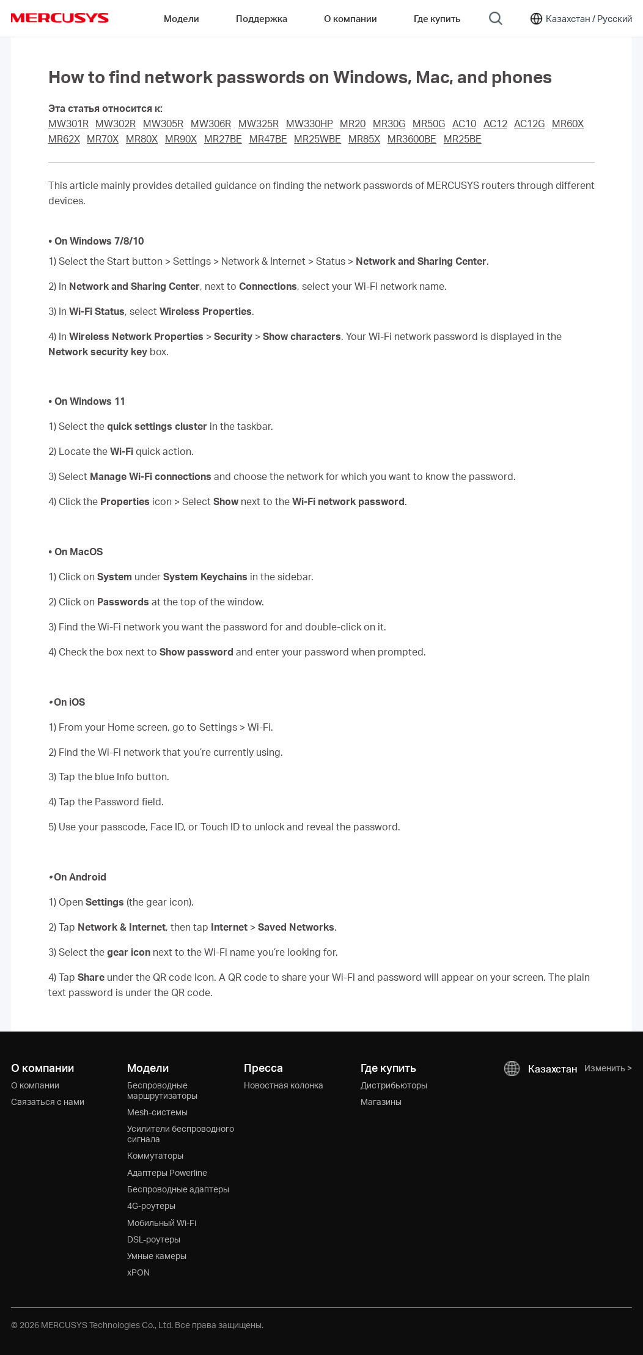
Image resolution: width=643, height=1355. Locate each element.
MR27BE (223, 139)
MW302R (115, 123)
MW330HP (309, 123)
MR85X (364, 139)
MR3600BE (412, 139)
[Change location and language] (580, 18)
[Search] (495, 18)
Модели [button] (181, 18)
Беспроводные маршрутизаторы (162, 1090)
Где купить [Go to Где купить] (437, 18)
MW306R (211, 123)
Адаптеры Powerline (167, 1172)
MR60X (568, 123)
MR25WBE (317, 139)
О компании (35, 1085)
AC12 (495, 123)
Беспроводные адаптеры (178, 1189)
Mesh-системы (157, 1112)
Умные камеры (156, 1255)
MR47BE (268, 139)
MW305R (163, 123)
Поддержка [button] (261, 18)
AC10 (464, 123)
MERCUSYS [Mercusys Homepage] (60, 18)
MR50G (429, 123)
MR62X (64, 139)
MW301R (68, 123)
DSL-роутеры (153, 1239)
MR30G (389, 123)
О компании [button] (350, 18)
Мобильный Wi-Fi (161, 1222)
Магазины (381, 1101)
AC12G (529, 123)
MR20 (353, 123)
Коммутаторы (155, 1155)
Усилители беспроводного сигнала (180, 1133)
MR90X (181, 139)
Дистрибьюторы (394, 1085)
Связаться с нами (47, 1101)
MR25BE (463, 139)
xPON (138, 1272)
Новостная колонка (283, 1085)
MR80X (142, 139)
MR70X (103, 139)
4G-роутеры (151, 1205)
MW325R (258, 123)
